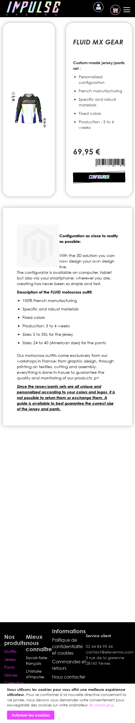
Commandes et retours (69, 665)
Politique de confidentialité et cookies (67, 646)
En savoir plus (101, 705)
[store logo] (33, 8)
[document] (68, 703)
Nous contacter (68, 677)
